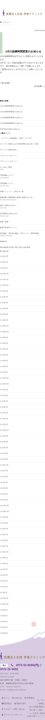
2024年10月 (4, 332)
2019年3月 (4, 581)
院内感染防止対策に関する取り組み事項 (15, 247)
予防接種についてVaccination (6, 176)
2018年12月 (4, 598)
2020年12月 (4, 505)
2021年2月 (4, 500)
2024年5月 (4, 355)
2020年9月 (4, 517)
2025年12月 (4, 274)
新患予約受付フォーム (8, 227)
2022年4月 (4, 459)
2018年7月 (4, 610)
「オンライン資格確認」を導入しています (16, 138)
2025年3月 (4, 314)
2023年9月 (4, 390)
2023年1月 (4, 424)
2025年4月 (4, 308)
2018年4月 (4, 621)
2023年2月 (4, 418)
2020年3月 (4, 529)
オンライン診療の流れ (8, 150)
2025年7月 (4, 297)
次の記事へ (39, 86)
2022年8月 (4, 442)
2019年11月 (4, 546)
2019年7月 (4, 569)
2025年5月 (4, 303)
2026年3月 (4, 256)
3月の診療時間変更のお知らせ (11, 112)
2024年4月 (4, 361)
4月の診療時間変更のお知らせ (11, 106)
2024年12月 (4, 326)
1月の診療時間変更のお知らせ (11, 123)
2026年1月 (4, 268)
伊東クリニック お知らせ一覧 (12, 191)
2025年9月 (4, 291)
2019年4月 (4, 575)
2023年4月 (4, 413)
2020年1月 (4, 540)
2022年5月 (4, 453)
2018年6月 (4, 616)
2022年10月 (4, 430)
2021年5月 (4, 488)
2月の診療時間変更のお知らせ (11, 117)
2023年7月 (4, 401)
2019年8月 (4, 563)
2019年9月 (4, 558)
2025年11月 (4, 279)
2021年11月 (4, 471)
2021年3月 (4, 494)
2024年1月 (4, 372)
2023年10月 (4, 384)
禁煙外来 (3, 241)
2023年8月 (4, 395)
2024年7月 (4, 349)
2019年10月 (4, 552)
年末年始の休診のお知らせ (10, 129)
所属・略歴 (4, 222)
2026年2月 (4, 262)
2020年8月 (4, 523)
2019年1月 (3, 592)
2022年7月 (4, 447)
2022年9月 (4, 436)
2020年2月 (4, 534)
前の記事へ (6, 83)
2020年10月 (4, 511)
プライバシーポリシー (8, 155)
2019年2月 (4, 587)
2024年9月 (4, 337)
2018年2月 (4, 633)
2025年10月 (4, 285)
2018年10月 (4, 604)
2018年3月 (4, 627)
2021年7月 (4, 482)
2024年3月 (4, 366)
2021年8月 (4, 476)
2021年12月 (4, 465)
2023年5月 (4, 407)
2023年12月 (4, 378)
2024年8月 (4, 343)
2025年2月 (4, 320)
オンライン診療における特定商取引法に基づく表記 (19, 144)
